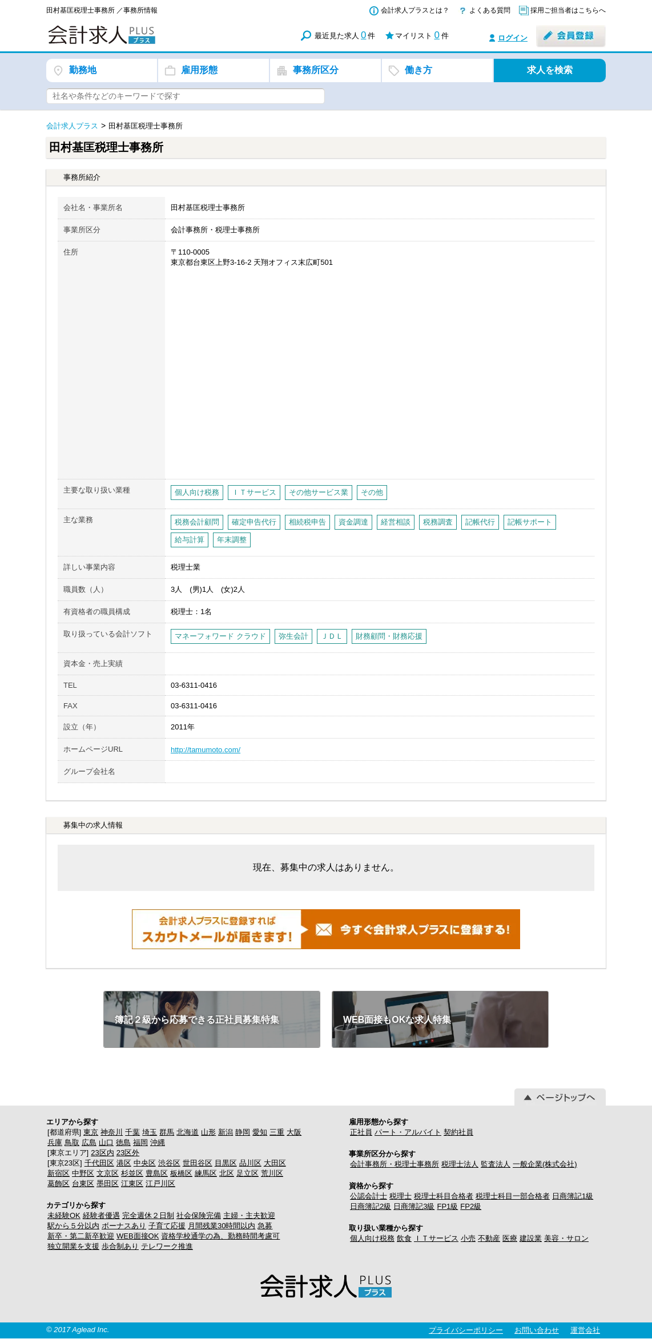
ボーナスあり (124, 1225)
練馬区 (206, 1173)
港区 (123, 1163)
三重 (276, 1132)
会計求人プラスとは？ (415, 10)
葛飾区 (58, 1183)
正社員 (361, 1132)
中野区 (83, 1173)
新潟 (225, 1132)
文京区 (107, 1173)
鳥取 (72, 1142)
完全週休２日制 (148, 1215)
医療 (509, 1238)
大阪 (294, 1132)
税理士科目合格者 (443, 1196)
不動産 (489, 1238)
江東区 (132, 1183)
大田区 (275, 1163)
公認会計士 (368, 1196)
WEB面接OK (137, 1236)
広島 (89, 1142)
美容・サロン (566, 1238)
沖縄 (157, 1142)
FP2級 (470, 1206)
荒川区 (272, 1173)
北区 (226, 1173)
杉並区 (132, 1173)
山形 (208, 1132)
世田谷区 (197, 1163)
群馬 (166, 1132)
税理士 (400, 1196)
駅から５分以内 (73, 1225)
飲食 (404, 1238)
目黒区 (226, 1163)
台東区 (83, 1183)
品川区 (250, 1163)
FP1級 (447, 1206)
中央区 (145, 1163)
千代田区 (99, 1163)
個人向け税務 (372, 1238)
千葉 (132, 1132)
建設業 (531, 1238)
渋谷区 (169, 1163)
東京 (90, 1132)
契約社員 (458, 1132)
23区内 (102, 1152)
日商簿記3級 (413, 1206)
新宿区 (58, 1173)
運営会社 (585, 1330)
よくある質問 (489, 10)
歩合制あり (120, 1246)
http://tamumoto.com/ (205, 749)
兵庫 (54, 1142)
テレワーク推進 (167, 1246)
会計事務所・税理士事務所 (394, 1164)
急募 (264, 1225)
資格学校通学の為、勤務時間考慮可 (220, 1236)
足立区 (247, 1173)
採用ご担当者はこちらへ (568, 10)
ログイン (513, 38)
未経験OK (64, 1215)
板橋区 (181, 1173)
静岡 (242, 1132)
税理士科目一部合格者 (513, 1196)
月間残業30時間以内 (221, 1225)
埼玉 (149, 1132)
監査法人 (495, 1164)
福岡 (140, 1142)
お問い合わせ (536, 1330)
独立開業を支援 (73, 1246)
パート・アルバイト (408, 1132)
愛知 (259, 1132)
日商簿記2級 (370, 1206)
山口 (106, 1142)
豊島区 (157, 1173)
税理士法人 (459, 1164)
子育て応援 (167, 1225)
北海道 (187, 1132)
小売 (468, 1238)
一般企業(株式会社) (545, 1164)
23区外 (127, 1152)
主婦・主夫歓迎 (249, 1215)
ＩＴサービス (436, 1238)
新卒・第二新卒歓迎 (80, 1236)
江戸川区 (160, 1183)
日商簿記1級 (572, 1196)
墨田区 (107, 1183)
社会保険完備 (198, 1215)
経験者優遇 (101, 1215)
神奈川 (111, 1132)
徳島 (123, 1142)
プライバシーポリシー (466, 1330)
